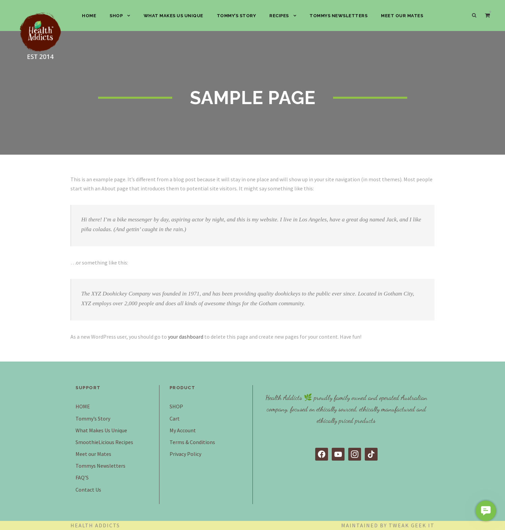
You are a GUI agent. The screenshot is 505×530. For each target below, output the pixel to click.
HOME (89, 15)
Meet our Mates (402, 15)
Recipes (279, 15)
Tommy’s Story (236, 15)
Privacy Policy (185, 453)
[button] (486, 511)
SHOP (116, 15)
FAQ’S (82, 477)
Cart (175, 418)
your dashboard (185, 336)
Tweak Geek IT (412, 525)
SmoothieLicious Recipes (104, 442)
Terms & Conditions (192, 442)
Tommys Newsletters (338, 15)
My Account (183, 430)
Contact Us (88, 489)
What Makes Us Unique (173, 15)
